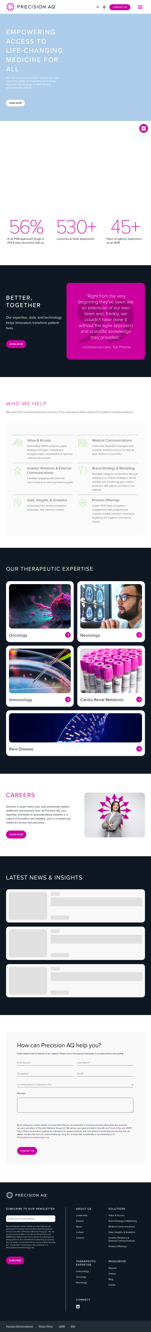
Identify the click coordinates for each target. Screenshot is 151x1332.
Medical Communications (122, 1226)
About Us (83, 1209)
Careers (80, 1237)
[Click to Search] (97, 7)
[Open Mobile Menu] (140, 7)
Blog (111, 1279)
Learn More (15, 103)
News (79, 1226)
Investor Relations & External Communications (122, 1239)
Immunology (82, 1271)
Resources (117, 1261)
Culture (80, 1232)
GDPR (62, 1326)
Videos (112, 1273)
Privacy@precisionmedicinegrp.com (33, 1137)
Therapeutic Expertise (86, 1263)
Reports (112, 1268)
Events (112, 1285)
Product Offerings (118, 1246)
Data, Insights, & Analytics (122, 1232)
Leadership (81, 1215)
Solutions (117, 1209)
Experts (80, 1221)
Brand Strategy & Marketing (123, 1221)
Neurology (81, 1282)
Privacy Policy (115, 1128)
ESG (73, 1326)
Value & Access (116, 1215)
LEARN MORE (16, 344)
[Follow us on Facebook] (78, 1307)
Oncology (81, 1277)
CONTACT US (120, 7)
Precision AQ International (19, 1326)
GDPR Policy (11, 1237)
